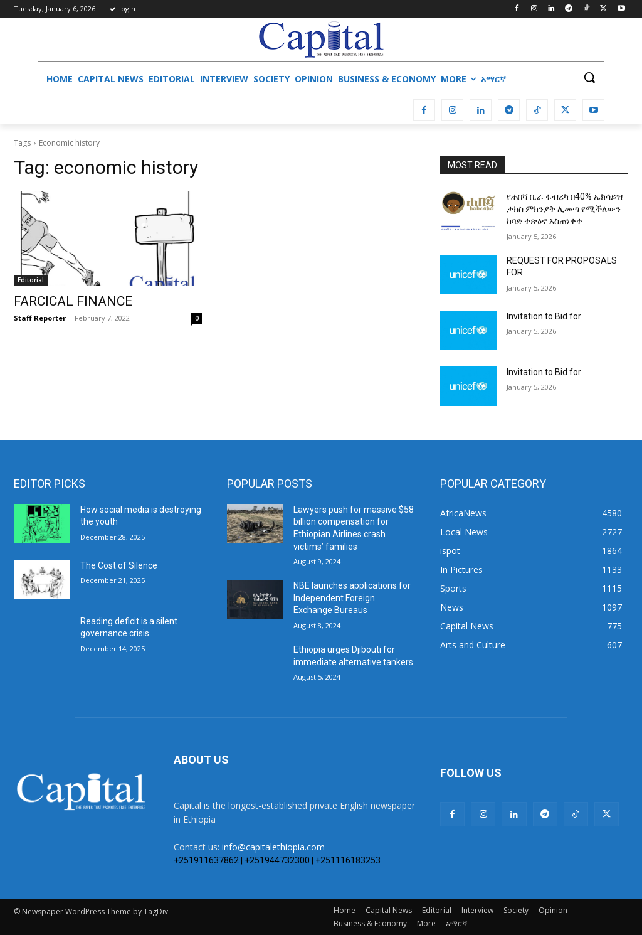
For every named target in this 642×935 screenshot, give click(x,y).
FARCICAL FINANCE (73, 301)
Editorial (31, 279)
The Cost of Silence (118, 565)
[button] (589, 77)
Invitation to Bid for (544, 316)
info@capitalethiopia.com (273, 847)
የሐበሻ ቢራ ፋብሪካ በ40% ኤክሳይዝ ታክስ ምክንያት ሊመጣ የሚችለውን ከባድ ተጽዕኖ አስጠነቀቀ (565, 208)
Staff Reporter (40, 318)
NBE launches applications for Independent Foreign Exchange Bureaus (352, 597)
